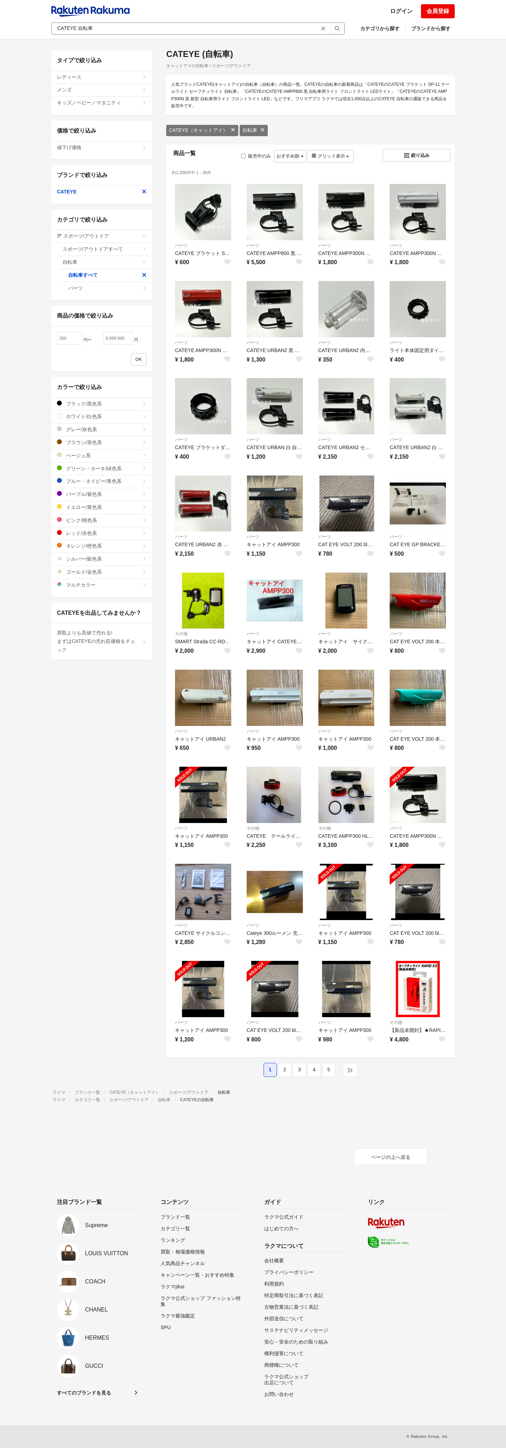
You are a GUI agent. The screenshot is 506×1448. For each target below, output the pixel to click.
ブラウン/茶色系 (102, 442)
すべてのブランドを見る (84, 1393)
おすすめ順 (290, 156)
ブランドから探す (430, 28)
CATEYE (102, 191)
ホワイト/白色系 (102, 416)
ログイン (401, 11)
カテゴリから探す (380, 28)
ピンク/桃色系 (102, 520)
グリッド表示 (330, 156)
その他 (181, 633)
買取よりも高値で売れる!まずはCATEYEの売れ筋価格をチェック (102, 641)
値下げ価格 (102, 147)
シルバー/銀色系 (102, 559)
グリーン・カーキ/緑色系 (102, 468)
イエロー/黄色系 (102, 507)
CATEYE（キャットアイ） (202, 130)
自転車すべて (107, 275)
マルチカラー (102, 585)
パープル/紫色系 (102, 494)
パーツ (181, 245)
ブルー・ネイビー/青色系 (102, 481)
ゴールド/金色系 (102, 572)
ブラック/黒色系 (102, 404)
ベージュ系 (102, 455)
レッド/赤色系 (102, 533)
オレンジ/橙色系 (102, 546)
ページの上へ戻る (390, 1157)
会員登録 (438, 11)
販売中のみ (256, 156)
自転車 (253, 130)
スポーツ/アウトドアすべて (105, 249)
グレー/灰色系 (102, 429)
